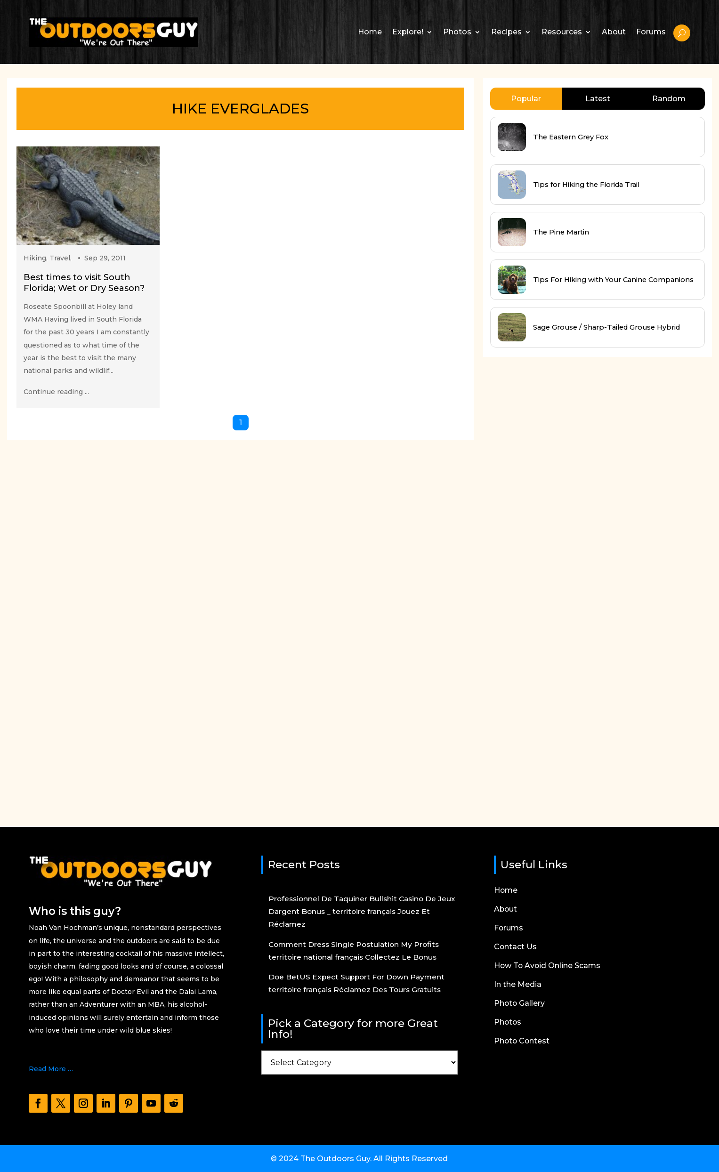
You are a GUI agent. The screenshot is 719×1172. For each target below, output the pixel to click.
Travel (59, 258)
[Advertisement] (553, 583)
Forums (651, 31)
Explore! (407, 31)
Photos (457, 31)
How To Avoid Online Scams (548, 966)
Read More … (51, 1069)
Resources (561, 31)
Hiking (35, 258)
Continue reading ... (56, 392)
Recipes (506, 31)
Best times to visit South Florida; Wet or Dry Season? (84, 282)
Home (370, 31)
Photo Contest (522, 1041)
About (614, 31)
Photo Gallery (520, 1004)
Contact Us (515, 947)
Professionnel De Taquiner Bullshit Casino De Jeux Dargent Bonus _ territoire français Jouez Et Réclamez (360, 911)
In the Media (517, 985)
